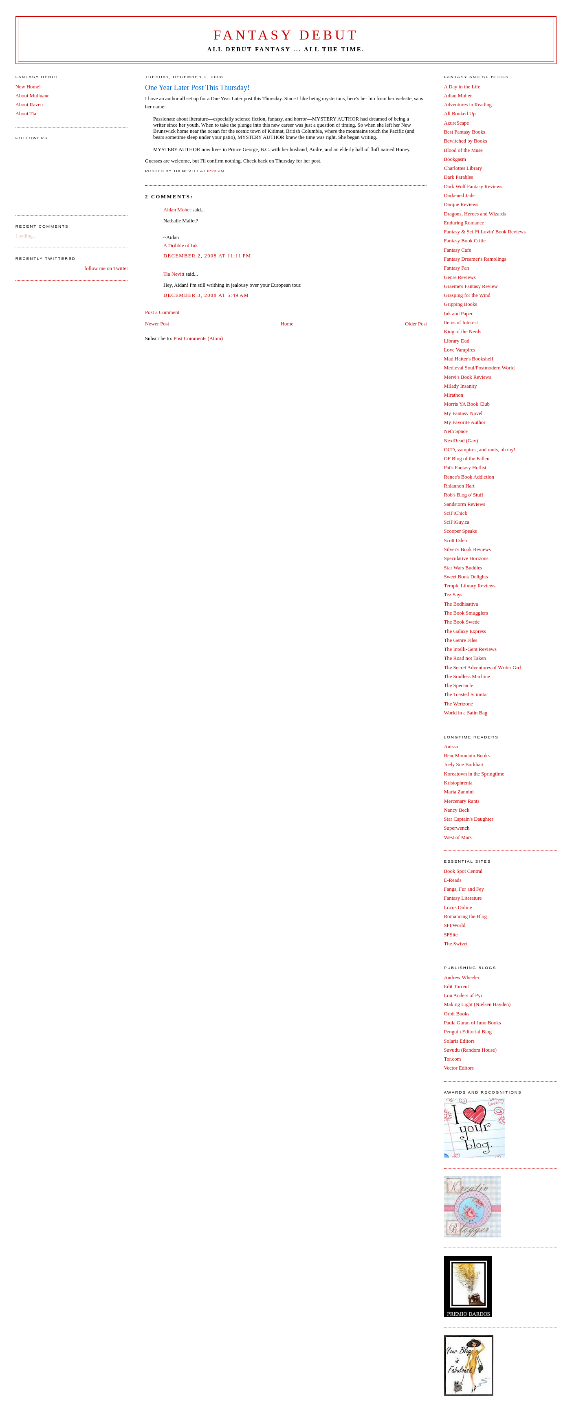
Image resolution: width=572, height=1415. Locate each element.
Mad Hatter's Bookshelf (468, 359)
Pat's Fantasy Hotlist (465, 467)
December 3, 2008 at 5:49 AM (206, 295)
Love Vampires (459, 350)
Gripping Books (460, 304)
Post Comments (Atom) (198, 338)
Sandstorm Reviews (465, 504)
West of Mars (458, 837)
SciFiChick (455, 513)
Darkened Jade (459, 195)
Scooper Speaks (460, 531)
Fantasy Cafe (457, 250)
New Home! (28, 87)
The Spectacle (458, 685)
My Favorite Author (465, 422)
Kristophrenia (458, 783)
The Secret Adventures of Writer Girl (482, 667)
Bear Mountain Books (467, 755)
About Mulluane (32, 96)
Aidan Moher (177, 210)
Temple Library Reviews (469, 586)
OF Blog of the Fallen (467, 458)
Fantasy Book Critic (465, 241)
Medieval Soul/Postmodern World (479, 368)
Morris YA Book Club (467, 404)
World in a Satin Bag (466, 713)
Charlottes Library (463, 168)
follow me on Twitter (106, 268)
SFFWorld (455, 925)
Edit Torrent (456, 986)
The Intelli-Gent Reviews (470, 649)
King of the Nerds (463, 331)
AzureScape (456, 123)
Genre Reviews (460, 277)
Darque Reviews (461, 204)
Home (287, 324)
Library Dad (457, 341)
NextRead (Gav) (461, 441)
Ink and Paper (458, 313)
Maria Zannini (459, 792)
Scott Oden (455, 540)
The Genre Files (460, 640)
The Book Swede (462, 622)
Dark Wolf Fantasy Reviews (473, 186)
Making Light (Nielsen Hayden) (477, 1004)
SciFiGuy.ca (456, 522)
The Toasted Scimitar (466, 694)
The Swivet (456, 944)
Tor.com (452, 1059)
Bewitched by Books (465, 141)
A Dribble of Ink (180, 245)
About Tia (25, 113)
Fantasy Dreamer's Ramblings (475, 259)
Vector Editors (459, 1068)
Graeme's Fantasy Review (471, 286)
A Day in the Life (462, 87)
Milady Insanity (460, 386)
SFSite (451, 935)
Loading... (26, 236)
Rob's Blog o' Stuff (464, 495)
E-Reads (453, 880)
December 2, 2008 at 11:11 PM (207, 256)
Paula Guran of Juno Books (472, 1023)
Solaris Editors (459, 1041)
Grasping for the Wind (467, 295)
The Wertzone (458, 704)
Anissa (451, 746)
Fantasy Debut (286, 34)
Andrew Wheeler (462, 977)
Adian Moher (458, 96)
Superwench (457, 828)
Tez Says (453, 595)
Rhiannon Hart (459, 486)
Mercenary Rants (462, 801)
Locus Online (458, 907)
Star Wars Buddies (463, 568)
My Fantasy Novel (463, 413)
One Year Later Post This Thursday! (197, 87)
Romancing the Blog (465, 916)
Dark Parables (458, 177)
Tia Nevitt (174, 274)
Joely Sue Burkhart (464, 764)
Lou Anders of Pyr (463, 995)
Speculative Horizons (466, 558)
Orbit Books (457, 1014)
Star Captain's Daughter (468, 819)
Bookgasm (455, 159)
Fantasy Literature (463, 898)
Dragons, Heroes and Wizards (475, 214)
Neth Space (456, 431)
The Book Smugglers (466, 613)
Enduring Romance (464, 223)
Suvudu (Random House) (470, 1050)
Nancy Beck (457, 810)
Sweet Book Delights (466, 577)
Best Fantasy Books (464, 132)
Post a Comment (162, 312)
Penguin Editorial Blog (468, 1032)
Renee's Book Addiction (469, 477)
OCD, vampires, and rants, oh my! (479, 450)
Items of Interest (461, 322)
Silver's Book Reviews (467, 549)
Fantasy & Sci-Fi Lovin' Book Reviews (485, 232)
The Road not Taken (465, 658)
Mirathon (453, 395)
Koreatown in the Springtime (474, 774)
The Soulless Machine (467, 676)
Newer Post (157, 324)
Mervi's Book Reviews (467, 377)
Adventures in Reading (468, 105)
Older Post (416, 324)
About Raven (29, 105)
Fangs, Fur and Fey (464, 889)
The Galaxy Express (465, 631)
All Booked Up (460, 113)
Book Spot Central (463, 871)
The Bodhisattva (461, 604)
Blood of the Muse (463, 150)
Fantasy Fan (456, 268)
